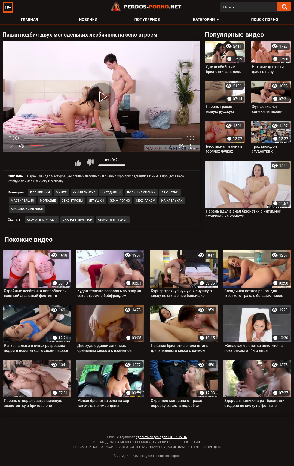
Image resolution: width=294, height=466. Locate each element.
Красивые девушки (27, 209)
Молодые (48, 200)
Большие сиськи (141, 192)
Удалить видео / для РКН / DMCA (161, 437)
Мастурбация (22, 200)
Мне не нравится (90, 163)
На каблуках (172, 200)
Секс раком (145, 200)
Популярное (147, 19)
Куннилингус (84, 192)
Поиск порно (264, 19)
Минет (61, 192)
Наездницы (111, 192)
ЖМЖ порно (120, 200)
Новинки (88, 19)
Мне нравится (77, 163)
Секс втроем (72, 200)
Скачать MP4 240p (112, 220)
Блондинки (40, 192)
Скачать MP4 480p (77, 220)
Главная (29, 19)
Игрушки (96, 200)
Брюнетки (169, 192)
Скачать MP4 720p (42, 220)
